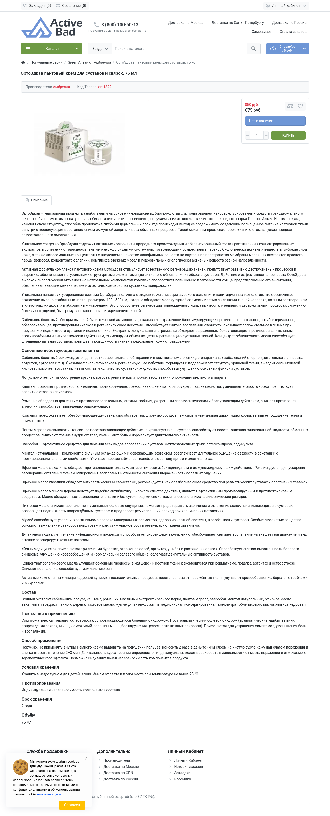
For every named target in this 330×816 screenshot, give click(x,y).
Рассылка (182, 779)
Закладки (182, 773)
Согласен (72, 805)
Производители (117, 760)
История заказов (188, 766)
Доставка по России (289, 23)
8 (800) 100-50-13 (119, 24)
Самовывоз (261, 32)
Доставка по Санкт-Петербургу (238, 23)
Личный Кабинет (188, 760)
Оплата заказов (293, 32)
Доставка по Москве (186, 23)
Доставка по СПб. (119, 773)
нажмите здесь (49, 794)
